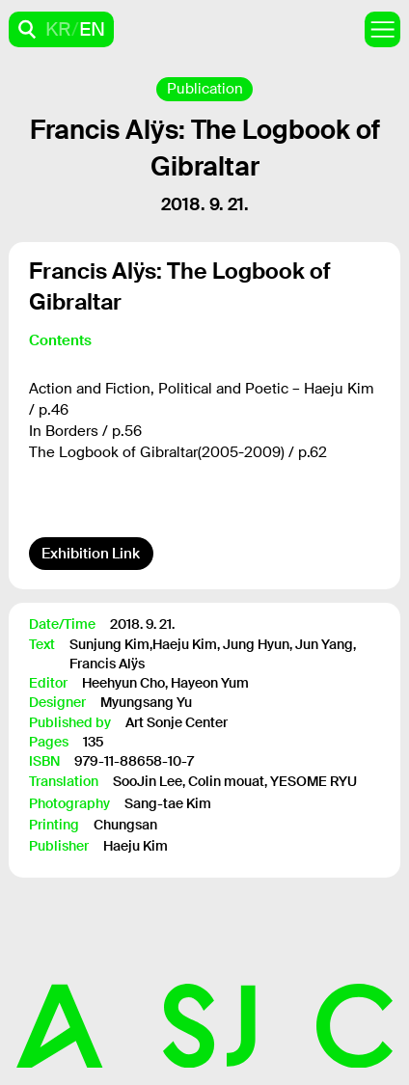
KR (58, 28)
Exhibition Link (90, 553)
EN (92, 28)
